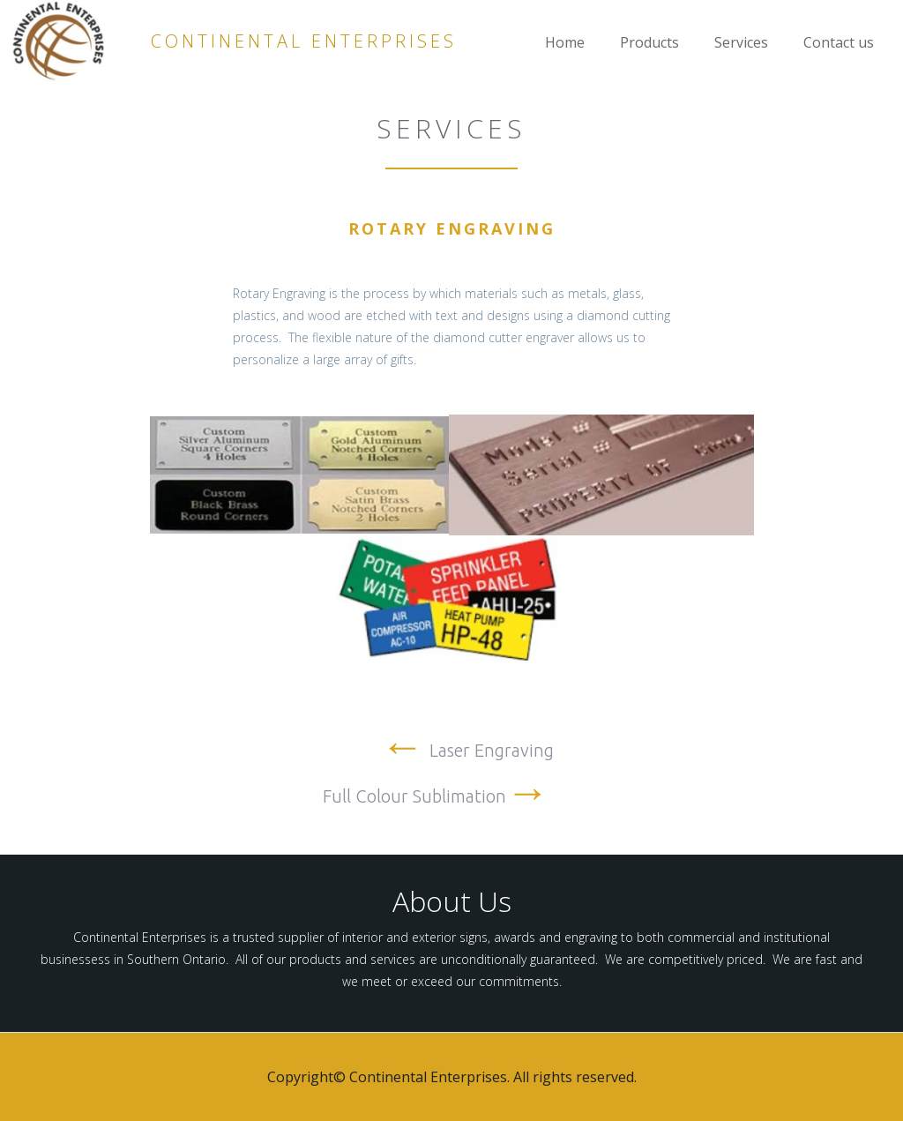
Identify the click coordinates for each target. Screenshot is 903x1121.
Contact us (838, 42)
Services (741, 42)
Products (649, 42)
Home (565, 42)
